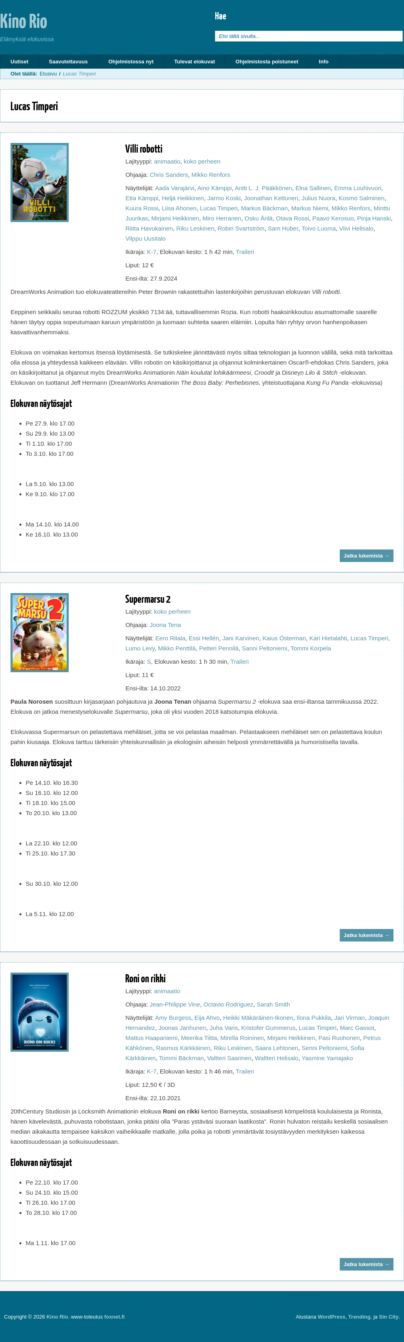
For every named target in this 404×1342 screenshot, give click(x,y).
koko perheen (202, 161)
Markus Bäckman (264, 208)
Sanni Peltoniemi (265, 648)
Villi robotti (143, 148)
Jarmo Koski (224, 198)
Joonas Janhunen (182, 1027)
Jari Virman (349, 1017)
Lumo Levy (139, 648)
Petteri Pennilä (219, 648)
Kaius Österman (284, 638)
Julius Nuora (318, 198)
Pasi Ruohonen (339, 1037)
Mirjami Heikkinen (175, 218)
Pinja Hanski (374, 218)
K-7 (151, 251)
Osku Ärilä (259, 218)
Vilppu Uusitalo (145, 238)
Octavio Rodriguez (228, 1004)
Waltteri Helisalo (277, 1058)
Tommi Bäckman (181, 1058)
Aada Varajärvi (174, 188)
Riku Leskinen (195, 228)
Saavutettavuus (68, 62)
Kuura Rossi (141, 208)
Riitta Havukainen (149, 228)
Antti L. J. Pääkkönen (263, 188)
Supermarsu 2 (147, 598)
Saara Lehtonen (276, 1047)
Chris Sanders (168, 174)
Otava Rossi (292, 218)
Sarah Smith (273, 1004)
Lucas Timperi (219, 208)
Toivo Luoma (318, 228)
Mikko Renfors (210, 174)
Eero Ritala (170, 638)
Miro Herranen (221, 218)
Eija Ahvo (207, 1017)
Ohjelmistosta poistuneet (267, 62)
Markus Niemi (309, 208)
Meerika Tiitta (199, 1037)
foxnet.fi (114, 1317)
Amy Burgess (173, 1017)
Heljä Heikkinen (183, 198)
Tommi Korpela (310, 648)
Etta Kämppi (141, 198)
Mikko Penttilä (177, 648)
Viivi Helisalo (356, 228)
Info (323, 62)
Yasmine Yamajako (327, 1058)
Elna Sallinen (313, 188)
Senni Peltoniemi (324, 1047)
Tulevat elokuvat (194, 62)
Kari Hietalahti (328, 638)
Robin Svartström (241, 228)
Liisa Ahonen (179, 208)
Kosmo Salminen (361, 198)
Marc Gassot (357, 1027)
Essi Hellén (204, 638)
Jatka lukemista (366, 556)
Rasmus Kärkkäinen (183, 1047)
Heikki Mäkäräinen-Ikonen (258, 1017)
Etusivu (48, 74)
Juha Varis (224, 1027)
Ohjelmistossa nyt (131, 62)
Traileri (245, 251)
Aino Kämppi (215, 188)
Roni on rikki (145, 978)
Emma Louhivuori (357, 188)
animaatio (167, 161)
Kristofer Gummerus (268, 1027)
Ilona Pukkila (314, 1017)
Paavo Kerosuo (333, 218)
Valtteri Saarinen (229, 1058)
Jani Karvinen (241, 638)
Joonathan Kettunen (271, 198)
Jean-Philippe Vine (174, 1004)
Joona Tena (165, 624)
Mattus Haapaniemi (151, 1037)
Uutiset (19, 62)
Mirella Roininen (242, 1037)
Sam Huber (283, 228)
